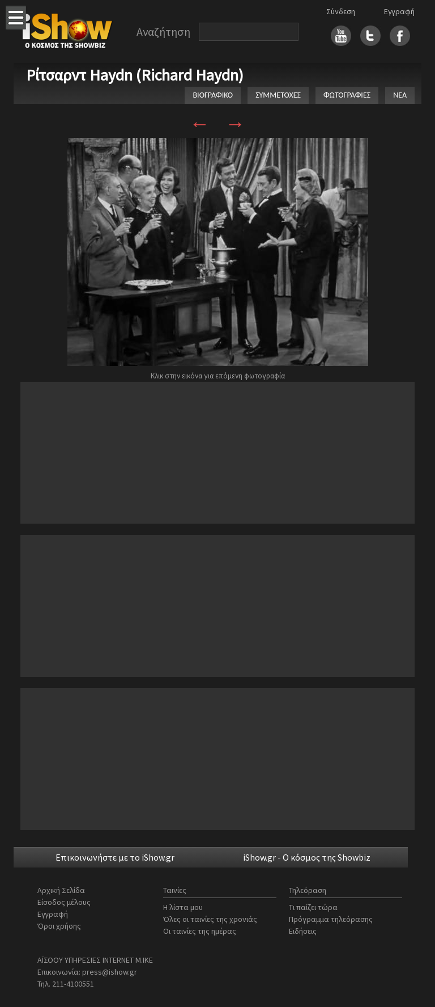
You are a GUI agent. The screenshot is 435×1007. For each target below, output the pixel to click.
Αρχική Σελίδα (61, 890)
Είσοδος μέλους (64, 902)
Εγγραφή (399, 11)
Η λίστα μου (183, 907)
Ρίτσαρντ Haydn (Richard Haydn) (135, 75)
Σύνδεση (340, 11)
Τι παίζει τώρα (313, 907)
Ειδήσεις (303, 931)
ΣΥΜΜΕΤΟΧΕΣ (278, 95)
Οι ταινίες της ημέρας (199, 931)
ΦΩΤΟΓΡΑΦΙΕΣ (346, 95)
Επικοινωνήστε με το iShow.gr (115, 857)
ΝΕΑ (400, 95)
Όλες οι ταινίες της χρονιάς (210, 919)
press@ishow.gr (109, 972)
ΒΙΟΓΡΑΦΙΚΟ (213, 95)
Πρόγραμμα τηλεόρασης (331, 919)
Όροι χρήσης (59, 926)
